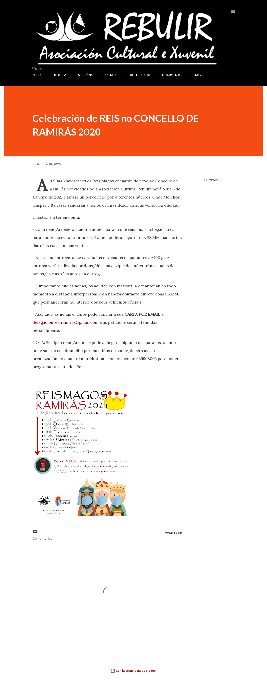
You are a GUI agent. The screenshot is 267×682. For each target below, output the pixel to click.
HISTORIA (59, 75)
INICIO (36, 75)
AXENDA (110, 75)
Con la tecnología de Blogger (133, 671)
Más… (199, 75)
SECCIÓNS (85, 75)
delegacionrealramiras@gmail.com (66, 322)
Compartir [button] (212, 180)
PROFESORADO (139, 75)
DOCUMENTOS (172, 75)
